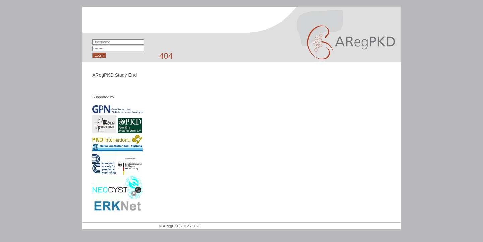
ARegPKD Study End (114, 75)
